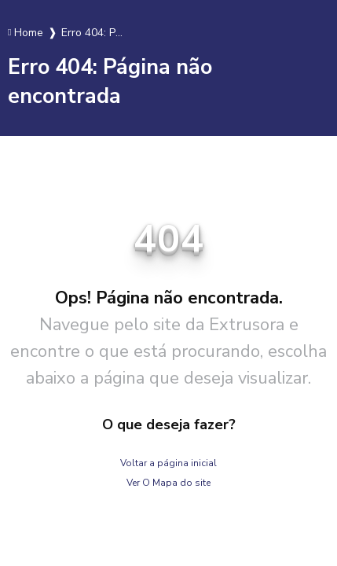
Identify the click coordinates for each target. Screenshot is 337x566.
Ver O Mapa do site (168, 482)
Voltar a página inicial (168, 463)
